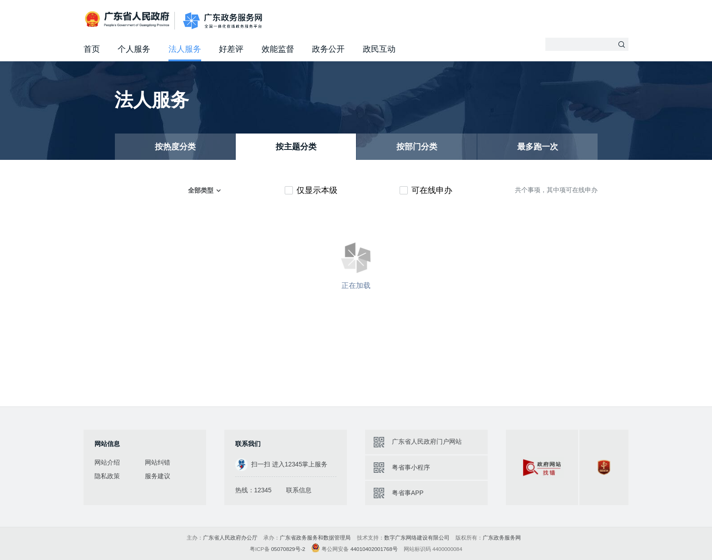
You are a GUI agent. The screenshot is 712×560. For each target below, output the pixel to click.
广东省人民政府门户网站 (427, 441)
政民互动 (379, 49)
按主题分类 (296, 146)
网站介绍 (107, 462)
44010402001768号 (374, 549)
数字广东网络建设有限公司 (417, 538)
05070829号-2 (288, 549)
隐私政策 (107, 476)
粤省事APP (408, 492)
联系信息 (299, 490)
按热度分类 (175, 146)
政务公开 (328, 49)
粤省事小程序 (411, 467)
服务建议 (157, 476)
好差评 (231, 49)
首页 (92, 49)
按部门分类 (416, 146)
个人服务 (134, 49)
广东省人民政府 (128, 19)
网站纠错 (157, 462)
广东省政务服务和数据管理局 (315, 538)
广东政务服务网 (222, 20)
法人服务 (184, 49)
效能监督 (278, 49)
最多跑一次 (537, 146)
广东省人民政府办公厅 (230, 538)
